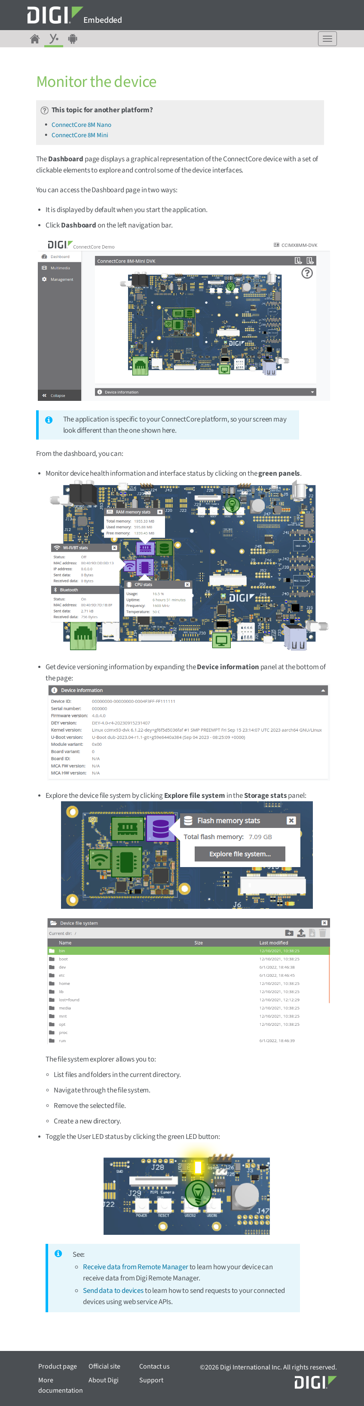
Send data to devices (113, 1291)
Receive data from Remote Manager (135, 1267)
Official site (104, 1366)
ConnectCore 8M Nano (81, 124)
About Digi (104, 1380)
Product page (57, 1366)
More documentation (60, 1385)
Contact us (154, 1366)
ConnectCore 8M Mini (80, 135)
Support (151, 1380)
